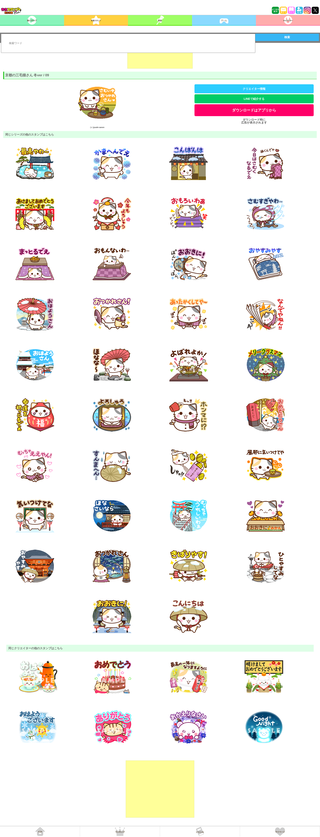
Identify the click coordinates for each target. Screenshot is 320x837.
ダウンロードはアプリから (254, 110)
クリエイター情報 (254, 88)
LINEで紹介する (254, 98)
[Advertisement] (160, 58)
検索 (287, 37)
